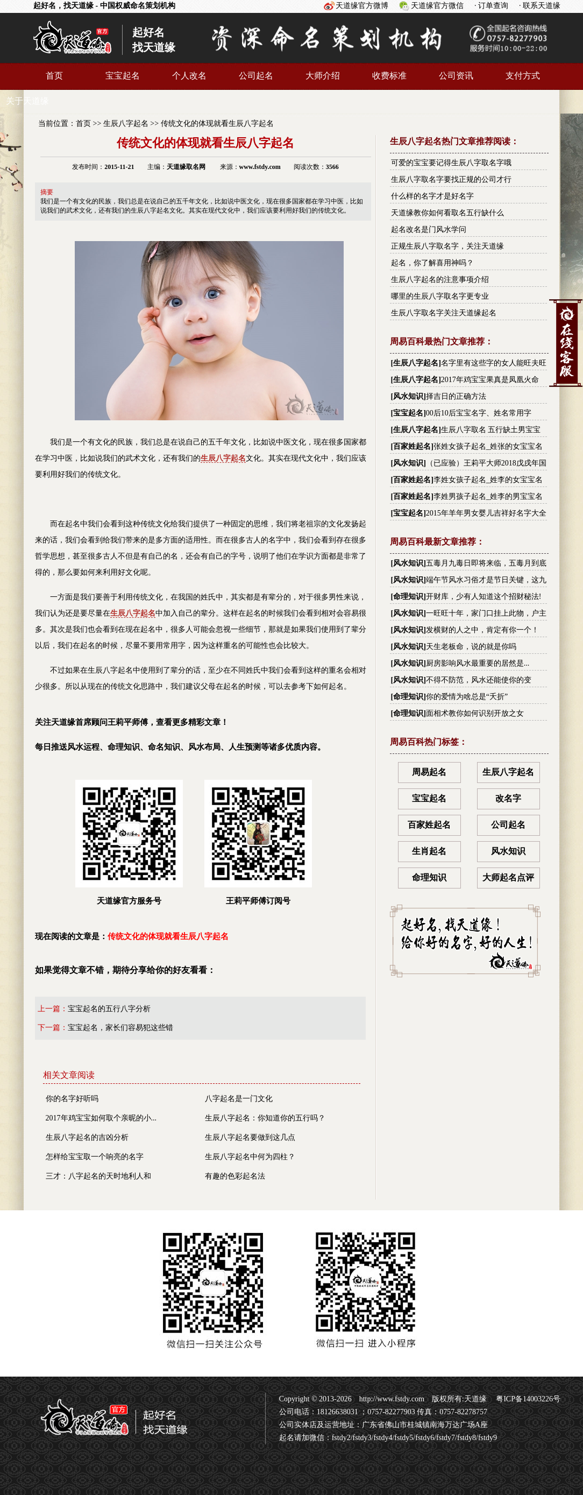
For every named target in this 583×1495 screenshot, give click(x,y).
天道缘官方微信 (437, 6)
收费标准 (389, 75)
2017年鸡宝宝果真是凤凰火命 (490, 380)
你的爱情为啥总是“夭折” (467, 697)
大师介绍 (322, 75)
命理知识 (408, 597)
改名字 (508, 798)
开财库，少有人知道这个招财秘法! (484, 597)
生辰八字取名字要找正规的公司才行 (451, 179)
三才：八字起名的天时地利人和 (98, 1176)
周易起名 (429, 772)
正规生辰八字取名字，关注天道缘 (447, 246)
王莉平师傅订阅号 (258, 842)
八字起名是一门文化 (239, 1099)
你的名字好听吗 (72, 1099)
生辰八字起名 (125, 123)
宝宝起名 (122, 75)
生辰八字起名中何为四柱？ (250, 1157)
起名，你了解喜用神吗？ (432, 263)
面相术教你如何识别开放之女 (475, 713)
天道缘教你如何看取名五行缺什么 (447, 213)
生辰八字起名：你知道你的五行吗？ (265, 1118)
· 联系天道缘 (539, 6)
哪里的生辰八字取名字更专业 (440, 296)
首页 (54, 75)
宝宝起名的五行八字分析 (109, 1009)
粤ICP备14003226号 (527, 1399)
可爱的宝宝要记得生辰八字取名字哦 (451, 163)
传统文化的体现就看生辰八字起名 (217, 123)
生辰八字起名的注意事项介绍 (440, 280)
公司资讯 (456, 75)
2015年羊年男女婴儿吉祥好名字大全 (486, 513)
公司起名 (256, 75)
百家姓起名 (412, 446)
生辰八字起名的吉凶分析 (87, 1137)
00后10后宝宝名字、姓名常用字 (478, 413)
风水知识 (408, 396)
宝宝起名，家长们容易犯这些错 (120, 1028)
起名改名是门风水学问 (428, 229)
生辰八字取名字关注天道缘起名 (443, 313)
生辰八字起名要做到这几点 (250, 1137)
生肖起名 (429, 851)
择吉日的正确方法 (456, 396)
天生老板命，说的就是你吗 (471, 647)
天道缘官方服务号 (129, 842)
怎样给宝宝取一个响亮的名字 (95, 1157)
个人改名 (189, 75)
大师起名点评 (508, 877)
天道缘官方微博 (362, 6)
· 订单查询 (491, 6)
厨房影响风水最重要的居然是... (478, 663)
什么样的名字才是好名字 (432, 196)
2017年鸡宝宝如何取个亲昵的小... (101, 1118)
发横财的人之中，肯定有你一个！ (482, 630)
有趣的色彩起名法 (235, 1176)
